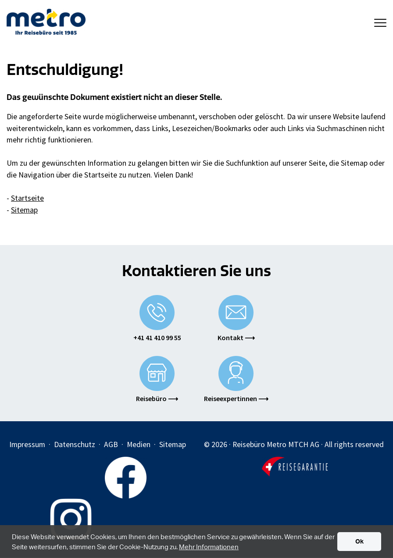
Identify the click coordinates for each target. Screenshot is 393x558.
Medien (138, 444)
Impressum (27, 444)
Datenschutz (74, 444)
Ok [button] (359, 541)
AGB (111, 444)
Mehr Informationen (209, 546)
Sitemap (24, 210)
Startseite (27, 198)
